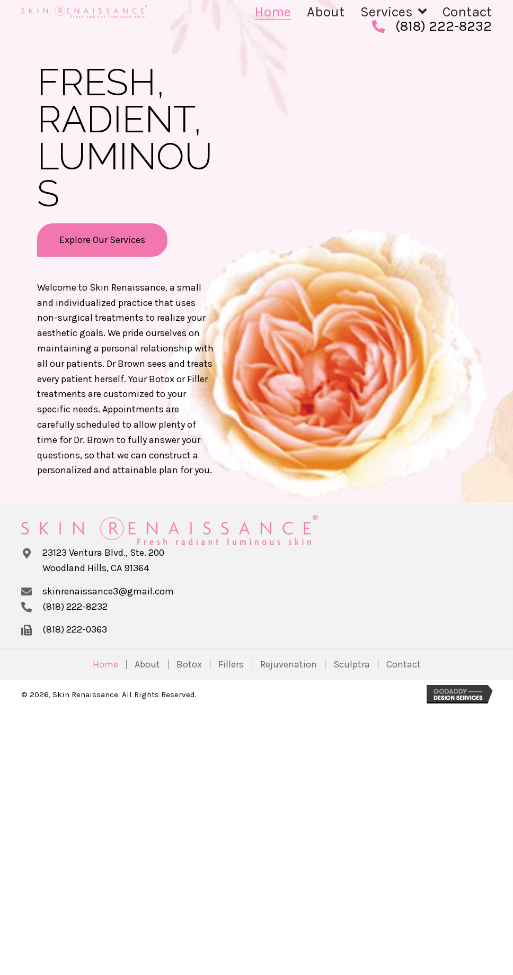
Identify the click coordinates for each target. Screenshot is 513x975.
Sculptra (351, 664)
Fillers (231, 664)
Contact (403, 664)
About (147, 664)
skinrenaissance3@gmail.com (108, 591)
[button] (102, 240)
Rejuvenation (288, 664)
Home (105, 664)
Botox (189, 664)
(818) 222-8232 (443, 26)
